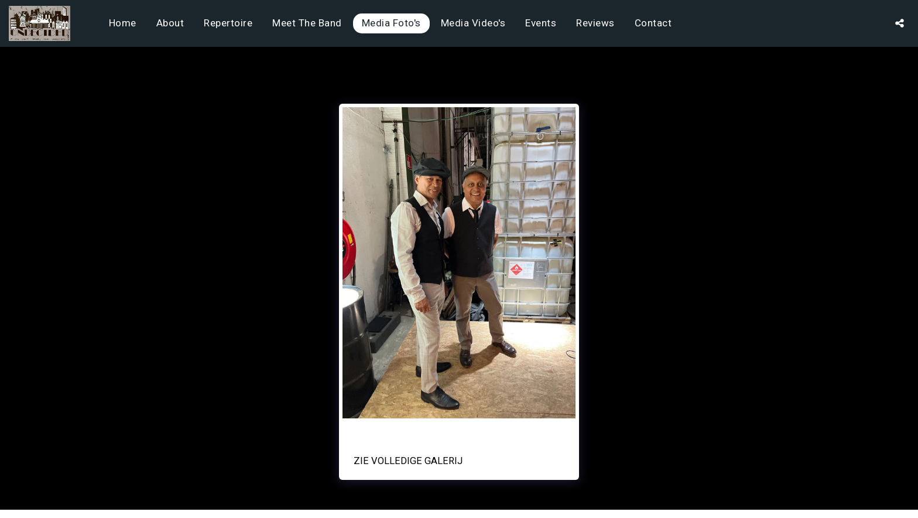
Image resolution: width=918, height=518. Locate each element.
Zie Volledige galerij (408, 460)
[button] (899, 23)
